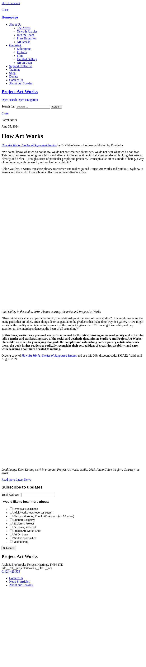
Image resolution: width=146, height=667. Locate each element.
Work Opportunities (24, 538)
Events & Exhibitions (25, 508)
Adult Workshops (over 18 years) (33, 512)
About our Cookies (21, 83)
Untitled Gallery (27, 59)
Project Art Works (20, 91)
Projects (22, 52)
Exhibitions (24, 48)
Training (14, 69)
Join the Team (25, 35)
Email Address (11, 494)
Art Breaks (23, 41)
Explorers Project (23, 523)
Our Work (15, 45)
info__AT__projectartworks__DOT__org (27, 568)
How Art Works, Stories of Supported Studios (29, 145)
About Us (15, 24)
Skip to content (11, 3)
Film (20, 55)
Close (5, 9)
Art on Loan (24, 62)
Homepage (10, 17)
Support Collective (20, 66)
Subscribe (8, 548)
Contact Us (16, 80)
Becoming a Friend (24, 527)
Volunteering (20, 541)
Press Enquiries (26, 38)
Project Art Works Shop (27, 530)
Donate (13, 76)
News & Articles (27, 31)
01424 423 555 (11, 571)
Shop (12, 73)
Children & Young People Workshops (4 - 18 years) (43, 516)
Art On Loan (20, 534)
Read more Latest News (16, 479)
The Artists (24, 28)
